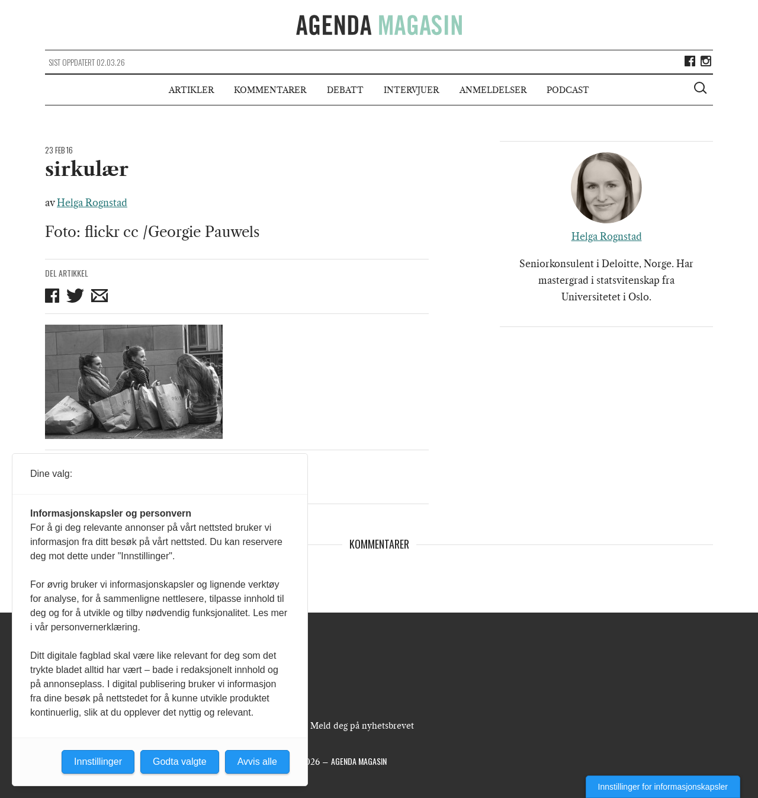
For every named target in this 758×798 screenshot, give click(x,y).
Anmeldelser (493, 90)
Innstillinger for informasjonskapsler (663, 786)
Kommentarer (270, 90)
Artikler (191, 90)
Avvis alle (257, 762)
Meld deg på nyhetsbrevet (362, 725)
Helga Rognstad (92, 203)
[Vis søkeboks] (701, 89)
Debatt (345, 90)
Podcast (568, 90)
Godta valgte (180, 762)
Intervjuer (411, 90)
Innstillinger (98, 762)
